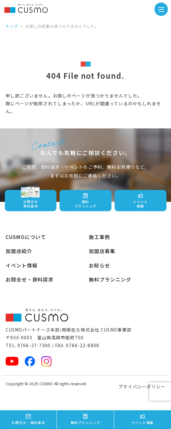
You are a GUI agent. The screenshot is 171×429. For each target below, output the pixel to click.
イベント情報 (22, 265)
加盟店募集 (102, 251)
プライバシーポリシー (141, 386)
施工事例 (99, 237)
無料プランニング (110, 279)
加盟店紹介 (19, 251)
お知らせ (99, 265)
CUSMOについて (26, 237)
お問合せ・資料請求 (30, 279)
